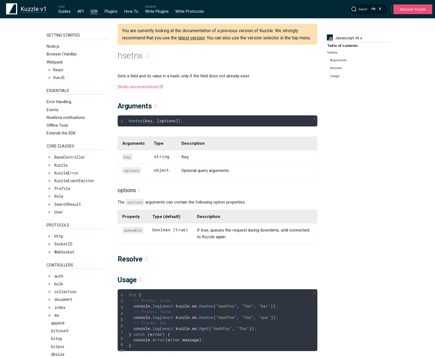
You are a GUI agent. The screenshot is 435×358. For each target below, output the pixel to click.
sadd (55, 330)
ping (55, 252)
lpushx (57, 135)
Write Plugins (157, 11)
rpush (56, 315)
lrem (55, 151)
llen (55, 112)
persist (59, 205)
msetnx (58, 190)
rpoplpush (61, 307)
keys (55, 88)
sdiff (56, 354)
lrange (57, 143)
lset (55, 158)
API (80, 11)
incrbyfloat (63, 80)
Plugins (111, 11)
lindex (57, 96)
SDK (94, 11)
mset (55, 182)
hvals (56, 57)
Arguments (338, 60)
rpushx (57, 323)
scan (55, 338)
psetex (57, 260)
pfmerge (59, 244)
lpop (55, 119)
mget (55, 174)
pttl (55, 268)
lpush (56, 127)
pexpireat (61, 221)
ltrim (56, 166)
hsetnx (57, 41)
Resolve (336, 68)
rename (58, 283)
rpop (55, 299)
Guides (64, 11)
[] (138, 86)
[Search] (368, 9)
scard (56, 346)
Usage (335, 76)
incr (55, 65)
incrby (57, 72)
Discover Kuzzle (413, 9)
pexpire (59, 213)
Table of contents (342, 46)
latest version (191, 37)
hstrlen (59, 49)
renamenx (60, 291)
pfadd (56, 229)
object (58, 197)
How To (131, 11)
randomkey (61, 276)
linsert (59, 104)
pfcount (59, 237)
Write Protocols (189, 11)
